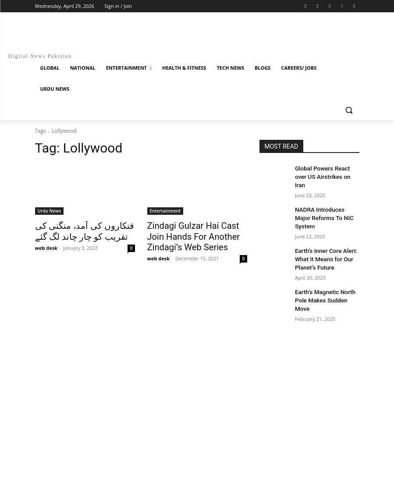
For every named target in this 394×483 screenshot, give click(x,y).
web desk (46, 245)
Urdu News (49, 211)
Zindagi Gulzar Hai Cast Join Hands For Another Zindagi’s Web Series (194, 235)
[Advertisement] (197, 331)
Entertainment (165, 211)
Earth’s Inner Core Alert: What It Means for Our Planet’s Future (323, 237)
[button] (349, 110)
